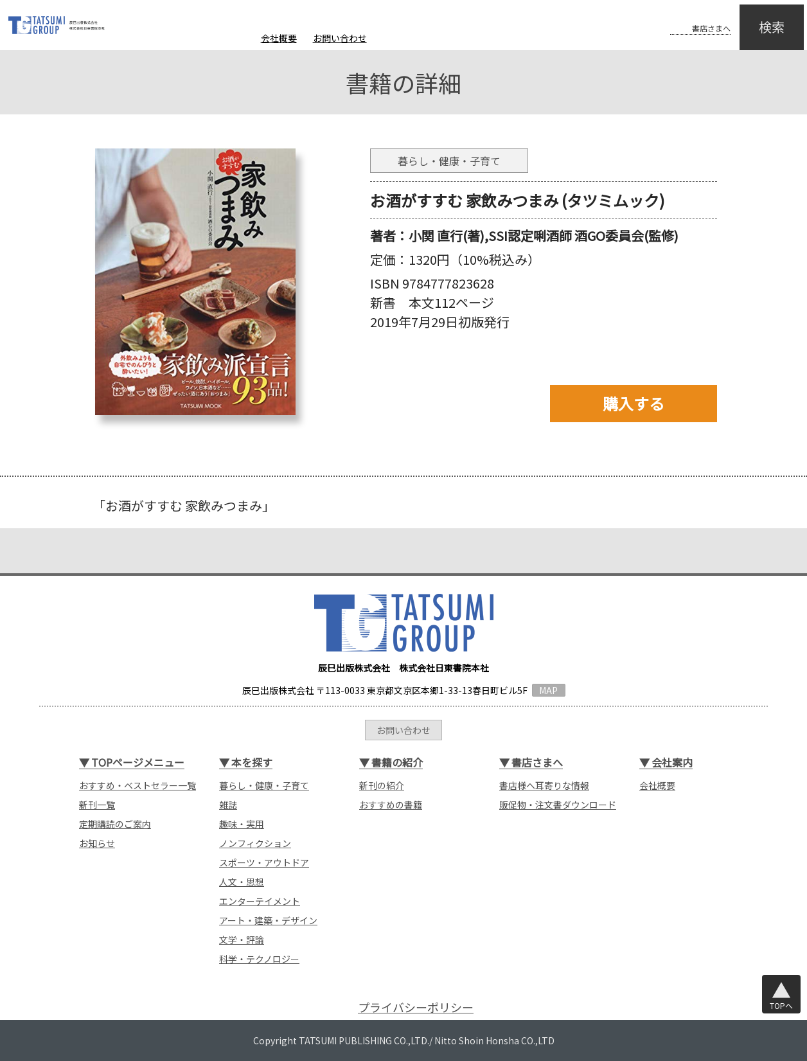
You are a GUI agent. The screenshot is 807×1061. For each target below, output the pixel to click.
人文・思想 (241, 881)
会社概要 (279, 38)
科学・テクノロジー (259, 958)
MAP (548, 690)
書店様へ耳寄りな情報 (544, 785)
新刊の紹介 (381, 785)
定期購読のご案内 (115, 823)
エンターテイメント (259, 901)
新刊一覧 (97, 804)
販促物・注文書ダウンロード (557, 804)
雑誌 (228, 804)
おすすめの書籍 (390, 804)
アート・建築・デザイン (268, 920)
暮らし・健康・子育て (264, 785)
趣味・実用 (241, 823)
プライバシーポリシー (416, 1007)
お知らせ (97, 843)
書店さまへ (686, 18)
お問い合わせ (340, 38)
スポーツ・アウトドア (264, 862)
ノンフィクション (255, 843)
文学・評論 (241, 939)
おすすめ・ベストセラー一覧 (137, 785)
